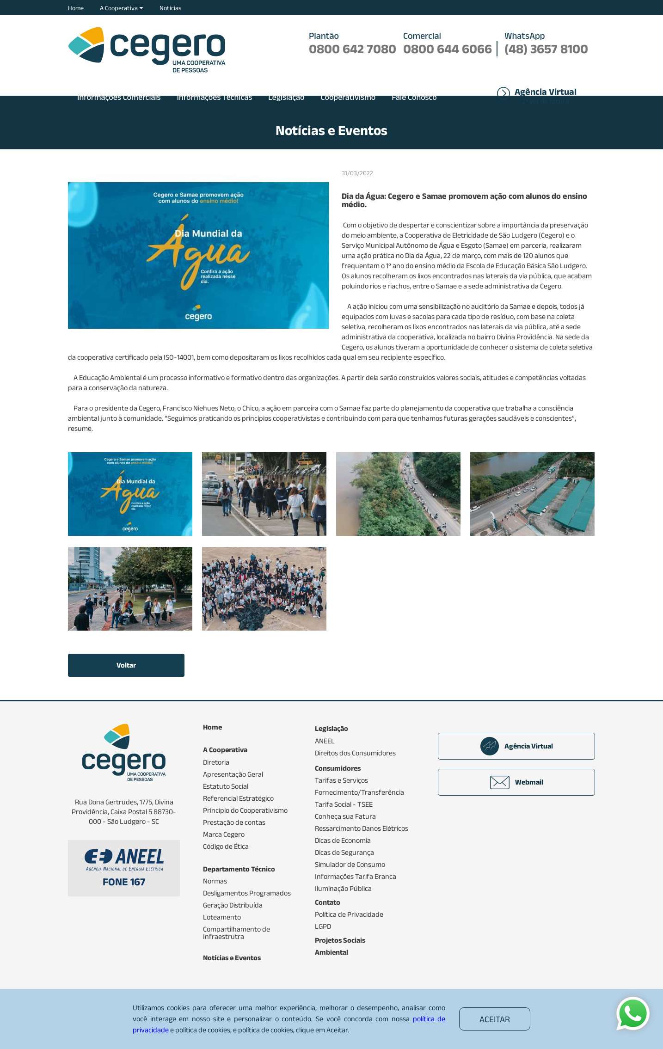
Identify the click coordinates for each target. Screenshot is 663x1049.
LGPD (323, 926)
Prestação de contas (234, 822)
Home (76, 8)
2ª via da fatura (546, 96)
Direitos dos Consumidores (355, 753)
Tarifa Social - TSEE (344, 804)
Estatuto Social (225, 786)
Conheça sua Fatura (345, 816)
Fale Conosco (414, 97)
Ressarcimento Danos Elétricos (361, 828)
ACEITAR (494, 1019)
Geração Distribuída (233, 905)
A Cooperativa (121, 8)
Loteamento (222, 917)
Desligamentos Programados (247, 893)
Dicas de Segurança (344, 852)
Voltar (126, 665)
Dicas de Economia (343, 840)
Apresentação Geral (233, 774)
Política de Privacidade (349, 914)
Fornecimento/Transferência (359, 792)
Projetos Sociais (340, 940)
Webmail (516, 782)
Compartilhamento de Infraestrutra (236, 933)
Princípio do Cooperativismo (245, 810)
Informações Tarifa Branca (355, 876)
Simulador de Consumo (350, 864)
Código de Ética (226, 846)
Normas (215, 881)
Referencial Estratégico (238, 798)
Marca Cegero (224, 834)
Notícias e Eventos (232, 958)
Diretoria (216, 762)
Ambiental (331, 952)
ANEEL (325, 741)
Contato (327, 902)
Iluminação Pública (343, 888)
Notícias (170, 8)
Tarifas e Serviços (341, 780)
